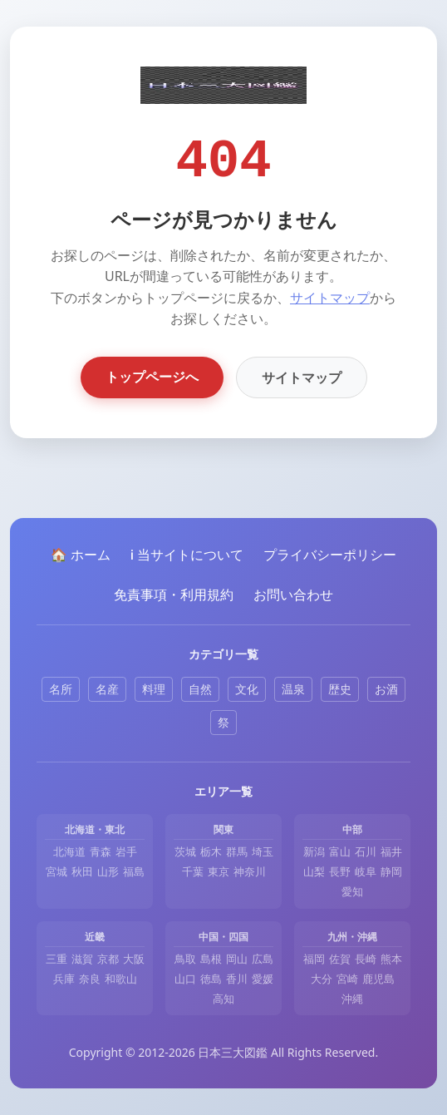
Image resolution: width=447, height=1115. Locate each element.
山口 (185, 978)
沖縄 (352, 998)
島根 (211, 958)
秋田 (82, 871)
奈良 (90, 978)
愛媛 (262, 978)
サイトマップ (330, 298)
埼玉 (262, 851)
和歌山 (121, 978)
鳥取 (185, 958)
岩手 (126, 851)
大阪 (134, 958)
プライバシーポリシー (329, 554)
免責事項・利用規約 (173, 594)
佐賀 (340, 958)
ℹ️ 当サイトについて (186, 554)
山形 (108, 871)
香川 (237, 978)
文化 (246, 689)
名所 (60, 689)
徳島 (211, 978)
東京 (218, 871)
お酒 (386, 689)
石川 (365, 851)
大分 (321, 978)
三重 (56, 958)
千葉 (193, 871)
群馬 (237, 851)
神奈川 (249, 871)
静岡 (391, 871)
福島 (134, 871)
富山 (340, 851)
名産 (107, 689)
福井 (391, 851)
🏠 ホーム (81, 554)
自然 (200, 689)
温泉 (293, 689)
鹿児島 (378, 978)
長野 (340, 871)
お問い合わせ (293, 594)
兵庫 (64, 978)
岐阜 (365, 871)
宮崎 (347, 978)
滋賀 (82, 958)
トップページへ (152, 377)
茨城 (185, 851)
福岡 (314, 958)
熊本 (391, 958)
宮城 (56, 871)
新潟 (314, 851)
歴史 (339, 689)
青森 (100, 851)
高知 (223, 998)
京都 (108, 958)
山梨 (314, 871)
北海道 (69, 851)
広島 (262, 958)
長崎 (365, 958)
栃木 (211, 851)
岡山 (237, 958)
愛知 (352, 891)
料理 (153, 689)
